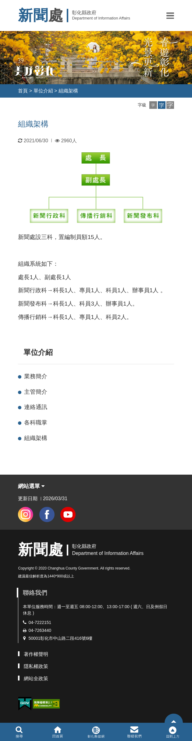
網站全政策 (36, 678)
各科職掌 (35, 422)
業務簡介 (35, 376)
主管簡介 (35, 392)
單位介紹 (43, 90)
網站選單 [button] (31, 486)
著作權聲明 (36, 654)
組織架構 (68, 90)
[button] (170, 15)
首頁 (23, 90)
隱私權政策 (36, 666)
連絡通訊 (35, 407)
